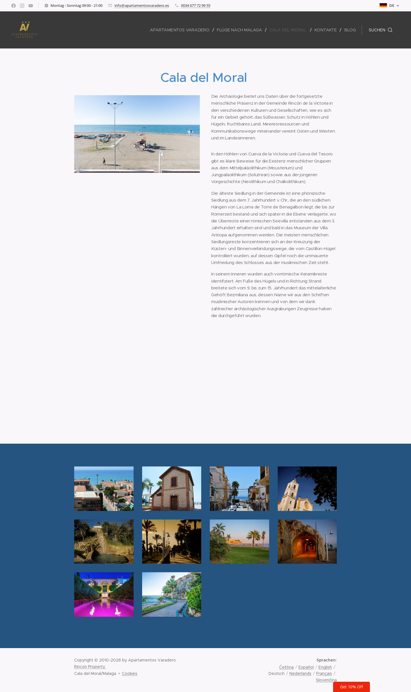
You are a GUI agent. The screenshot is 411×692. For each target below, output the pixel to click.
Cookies (129, 673)
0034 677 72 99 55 (195, 5)
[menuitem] (182, 30)
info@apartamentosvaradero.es (141, 5)
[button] (381, 30)
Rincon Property (90, 666)
